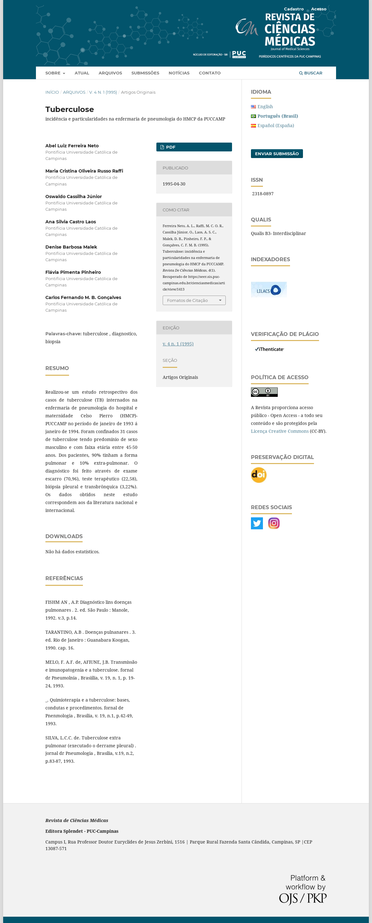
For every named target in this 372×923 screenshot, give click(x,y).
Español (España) (276, 125)
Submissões (145, 72)
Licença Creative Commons (280, 431)
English (265, 106)
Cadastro (294, 8)
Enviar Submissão (277, 153)
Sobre (53, 72)
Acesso (319, 8)
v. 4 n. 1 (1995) (103, 92)
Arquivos (110, 72)
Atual (82, 72)
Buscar (311, 72)
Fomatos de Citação (187, 300)
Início (52, 92)
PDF (170, 147)
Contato (210, 72)
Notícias (179, 72)
